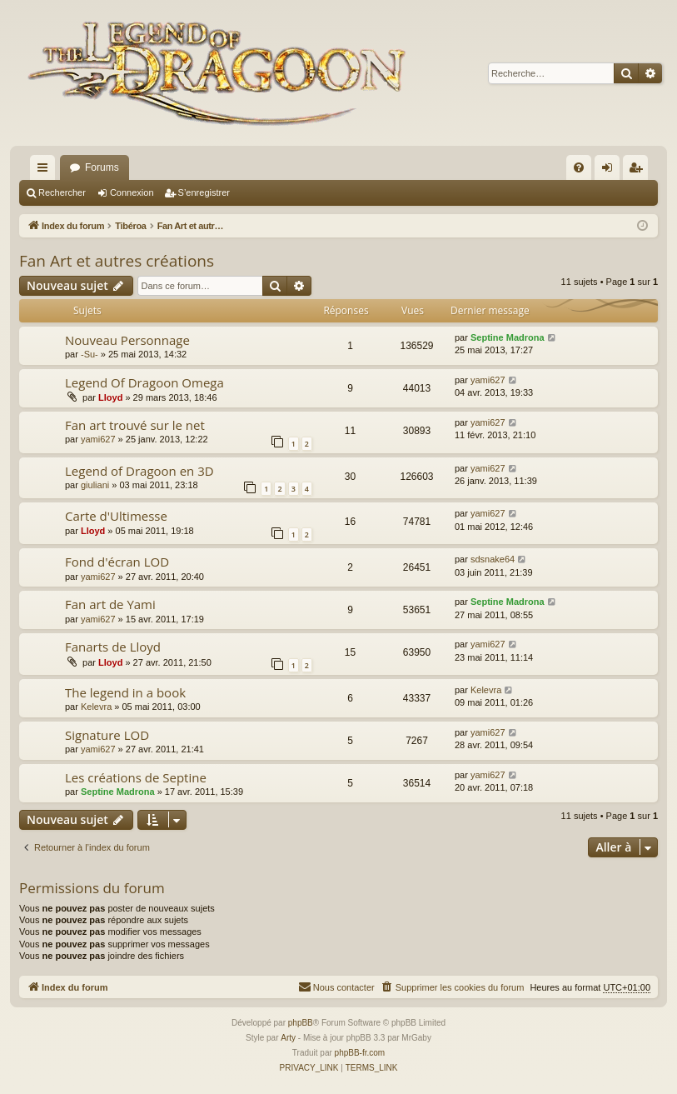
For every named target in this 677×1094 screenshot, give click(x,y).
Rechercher (62, 192)
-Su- (89, 354)
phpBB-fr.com (360, 1052)
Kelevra (96, 707)
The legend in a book (125, 692)
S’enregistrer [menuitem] (639, 171)
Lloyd (110, 397)
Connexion (132, 192)
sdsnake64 (492, 559)
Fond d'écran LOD (117, 561)
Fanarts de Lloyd (113, 646)
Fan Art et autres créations (116, 261)
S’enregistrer (204, 192)
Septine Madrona (507, 337)
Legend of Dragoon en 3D (139, 470)
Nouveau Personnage (127, 340)
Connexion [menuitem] (611, 171)
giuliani (95, 485)
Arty (288, 1037)
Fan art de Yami (110, 604)
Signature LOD (107, 735)
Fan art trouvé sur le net (135, 425)
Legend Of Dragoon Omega (144, 382)
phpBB (300, 1022)
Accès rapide (46, 171)
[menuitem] (578, 167)
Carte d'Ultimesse (116, 515)
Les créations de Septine (136, 777)
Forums (102, 167)
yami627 (487, 380)
